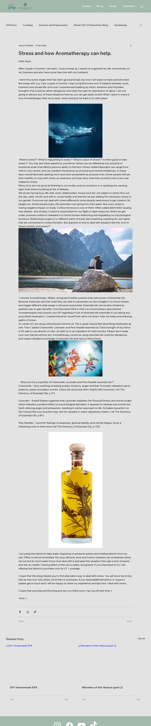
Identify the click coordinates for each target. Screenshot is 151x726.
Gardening (120, 25)
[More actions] (131, 45)
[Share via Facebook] (19, 611)
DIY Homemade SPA (23, 687)
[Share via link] (35, 611)
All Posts (11, 25)
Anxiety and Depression (53, 25)
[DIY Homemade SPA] (39, 663)
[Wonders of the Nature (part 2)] (111, 663)
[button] (142, 6)
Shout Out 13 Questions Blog (91, 25)
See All (141, 638)
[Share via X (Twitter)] (27, 611)
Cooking (28, 25)
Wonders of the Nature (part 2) (102, 687)
